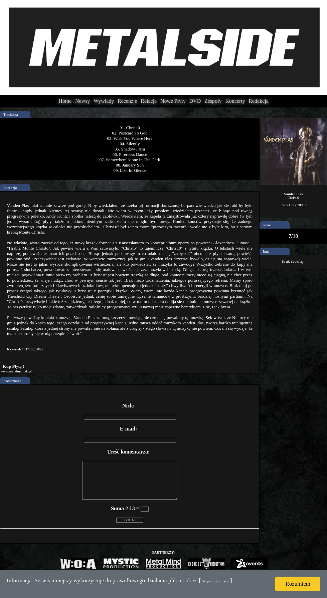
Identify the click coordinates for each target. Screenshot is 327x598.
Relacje (149, 101)
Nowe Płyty (173, 101)
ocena (267, 225)
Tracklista (10, 114)
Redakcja (259, 101)
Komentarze (12, 381)
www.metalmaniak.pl (16, 371)
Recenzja (10, 188)
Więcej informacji (215, 581)
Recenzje (127, 101)
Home (64, 101)
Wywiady (104, 101)
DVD (195, 101)
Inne (266, 251)
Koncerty (235, 101)
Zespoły (213, 101)
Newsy (82, 101)
